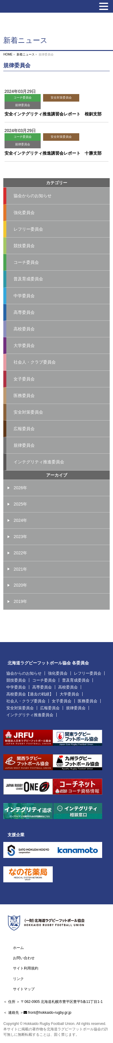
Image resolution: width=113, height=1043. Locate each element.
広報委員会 (24, 428)
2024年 (20, 520)
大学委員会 (24, 345)
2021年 (20, 569)
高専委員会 (24, 312)
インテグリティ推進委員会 (39, 461)
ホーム (18, 948)
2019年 (20, 601)
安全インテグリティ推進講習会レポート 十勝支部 (53, 153)
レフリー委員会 (28, 229)
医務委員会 (24, 395)
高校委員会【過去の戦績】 (29, 694)
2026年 (20, 487)
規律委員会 (22, 105)
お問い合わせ (24, 958)
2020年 (20, 585)
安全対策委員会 (61, 97)
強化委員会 (24, 212)
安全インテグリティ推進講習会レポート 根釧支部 (53, 114)
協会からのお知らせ (33, 195)
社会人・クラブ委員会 (35, 362)
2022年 (20, 552)
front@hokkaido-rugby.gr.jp (49, 1012)
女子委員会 (24, 379)
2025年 (20, 504)
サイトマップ (24, 989)
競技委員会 (24, 245)
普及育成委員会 (28, 278)
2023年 (20, 536)
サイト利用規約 (25, 968)
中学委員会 (24, 295)
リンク (18, 979)
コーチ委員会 (23, 97)
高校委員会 (24, 328)
